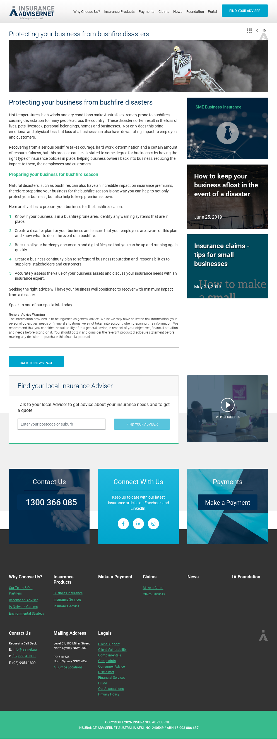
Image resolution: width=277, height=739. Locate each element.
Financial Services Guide (111, 680)
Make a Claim (153, 587)
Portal (212, 11)
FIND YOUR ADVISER (244, 10)
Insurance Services (67, 599)
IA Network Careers (23, 606)
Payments (147, 11)
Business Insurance (68, 593)
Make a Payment (227, 502)
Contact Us (49, 481)
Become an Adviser (23, 600)
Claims (163, 11)
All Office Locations (68, 667)
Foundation (195, 11)
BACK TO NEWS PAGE (36, 363)
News (177, 11)
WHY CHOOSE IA (228, 417)
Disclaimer (106, 672)
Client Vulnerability (112, 649)
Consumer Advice (111, 666)
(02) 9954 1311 (24, 656)
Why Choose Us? (87, 11)
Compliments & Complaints (109, 658)
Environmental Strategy (26, 613)
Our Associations (111, 688)
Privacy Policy (108, 694)
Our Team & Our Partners (21, 590)
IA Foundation (246, 576)
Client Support (109, 644)
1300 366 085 (51, 502)
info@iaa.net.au (25, 649)
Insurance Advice (66, 606)
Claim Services (154, 594)
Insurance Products (119, 11)
